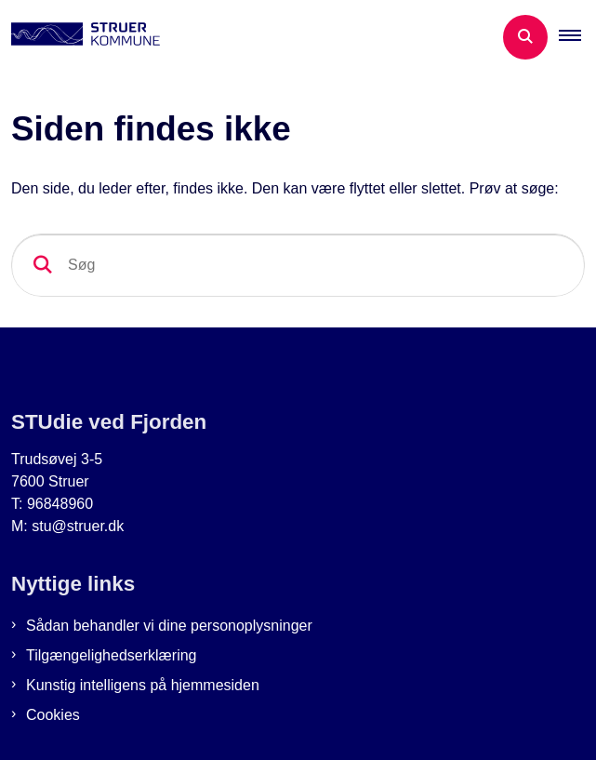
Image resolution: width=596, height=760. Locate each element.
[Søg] (298, 265)
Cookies (53, 715)
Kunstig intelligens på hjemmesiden (142, 685)
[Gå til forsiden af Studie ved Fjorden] (80, 37)
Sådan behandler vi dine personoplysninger (169, 625)
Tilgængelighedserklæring (111, 655)
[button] (577, 37)
